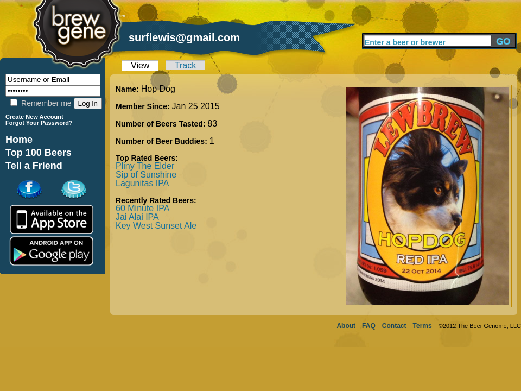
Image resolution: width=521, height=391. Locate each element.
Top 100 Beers (38, 152)
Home (19, 139)
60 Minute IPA (142, 208)
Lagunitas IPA (142, 183)
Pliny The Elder (145, 166)
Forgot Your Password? (39, 122)
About (345, 326)
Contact (394, 326)
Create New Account (34, 116)
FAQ (369, 326)
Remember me (40, 103)
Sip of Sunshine (146, 174)
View (140, 65)
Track (185, 65)
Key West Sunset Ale (156, 225)
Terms (422, 326)
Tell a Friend (33, 165)
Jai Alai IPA (137, 217)
